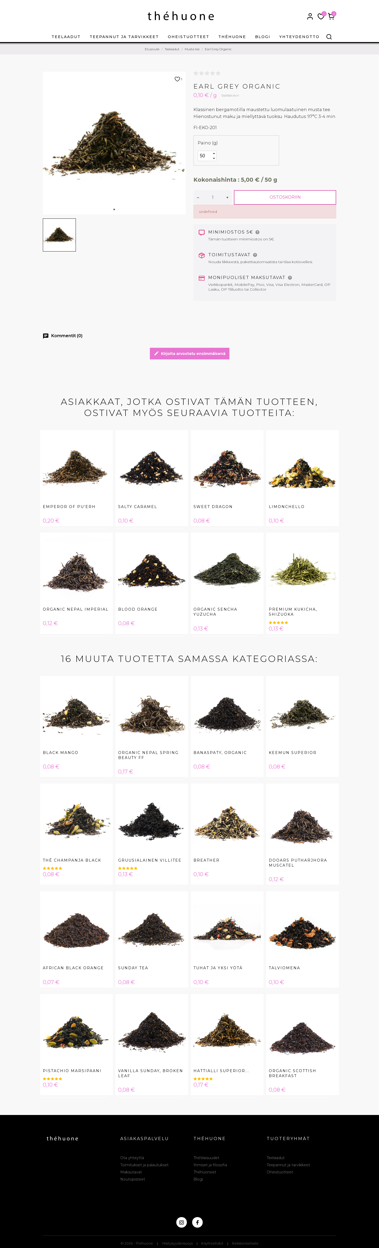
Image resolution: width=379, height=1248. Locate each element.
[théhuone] (181, 16)
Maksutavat (131, 1172)
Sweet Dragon (213, 506)
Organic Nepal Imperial (76, 609)
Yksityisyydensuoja (177, 1243)
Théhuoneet (204, 1172)
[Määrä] (212, 197)
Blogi (262, 36)
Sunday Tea (133, 968)
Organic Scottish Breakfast (292, 1073)
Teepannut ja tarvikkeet (124, 36)
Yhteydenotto (299, 36)
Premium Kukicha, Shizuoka (293, 612)
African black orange (73, 968)
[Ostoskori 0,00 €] (331, 16)
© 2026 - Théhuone (137, 1243)
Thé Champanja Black (72, 860)
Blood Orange (138, 609)
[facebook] (197, 1222)
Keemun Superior (293, 752)
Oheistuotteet (188, 36)
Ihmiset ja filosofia (210, 1165)
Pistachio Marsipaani (72, 1070)
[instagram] (181, 1222)
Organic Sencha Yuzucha (215, 612)
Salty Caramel (137, 506)
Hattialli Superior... (221, 1070)
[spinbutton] (205, 156)
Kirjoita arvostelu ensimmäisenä (189, 353)
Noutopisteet (132, 1179)
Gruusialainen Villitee (150, 860)
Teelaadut (66, 36)
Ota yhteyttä (132, 1157)
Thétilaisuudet (206, 1157)
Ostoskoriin (285, 197)
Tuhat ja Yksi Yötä (218, 968)
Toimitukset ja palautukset (144, 1165)
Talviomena (284, 968)
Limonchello (287, 506)
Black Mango (60, 752)
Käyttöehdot (212, 1243)
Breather (206, 860)
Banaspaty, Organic (220, 752)
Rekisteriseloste (245, 1243)
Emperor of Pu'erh (69, 506)
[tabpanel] (114, 143)
